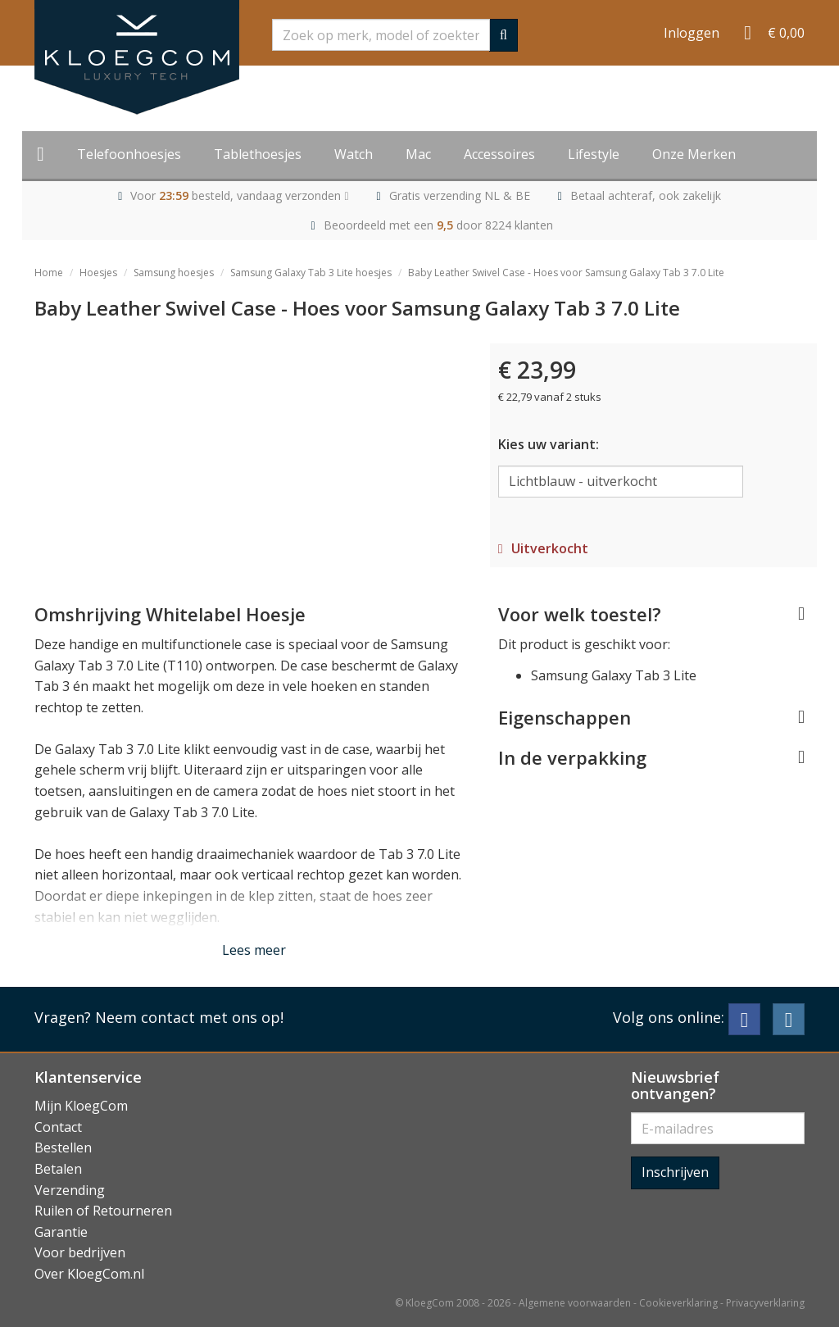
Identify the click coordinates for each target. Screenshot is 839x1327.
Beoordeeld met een (438, 225)
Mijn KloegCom (81, 1106)
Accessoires (499, 154)
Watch (353, 154)
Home (48, 272)
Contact (58, 1127)
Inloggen (691, 33)
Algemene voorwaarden (575, 1303)
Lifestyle (593, 154)
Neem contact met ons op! (189, 1017)
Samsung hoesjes (174, 272)
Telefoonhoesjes (129, 154)
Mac (418, 154)
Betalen (58, 1169)
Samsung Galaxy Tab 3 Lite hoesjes (311, 272)
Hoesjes (98, 272)
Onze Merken (694, 154)
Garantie (61, 1232)
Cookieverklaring (678, 1303)
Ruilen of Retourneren (103, 1211)
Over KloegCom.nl (89, 1274)
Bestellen (63, 1147)
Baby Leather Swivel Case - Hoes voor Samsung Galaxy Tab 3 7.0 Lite (566, 272)
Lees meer (254, 950)
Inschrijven (675, 1172)
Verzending (69, 1190)
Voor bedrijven (79, 1252)
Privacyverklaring (765, 1303)
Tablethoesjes (258, 154)
